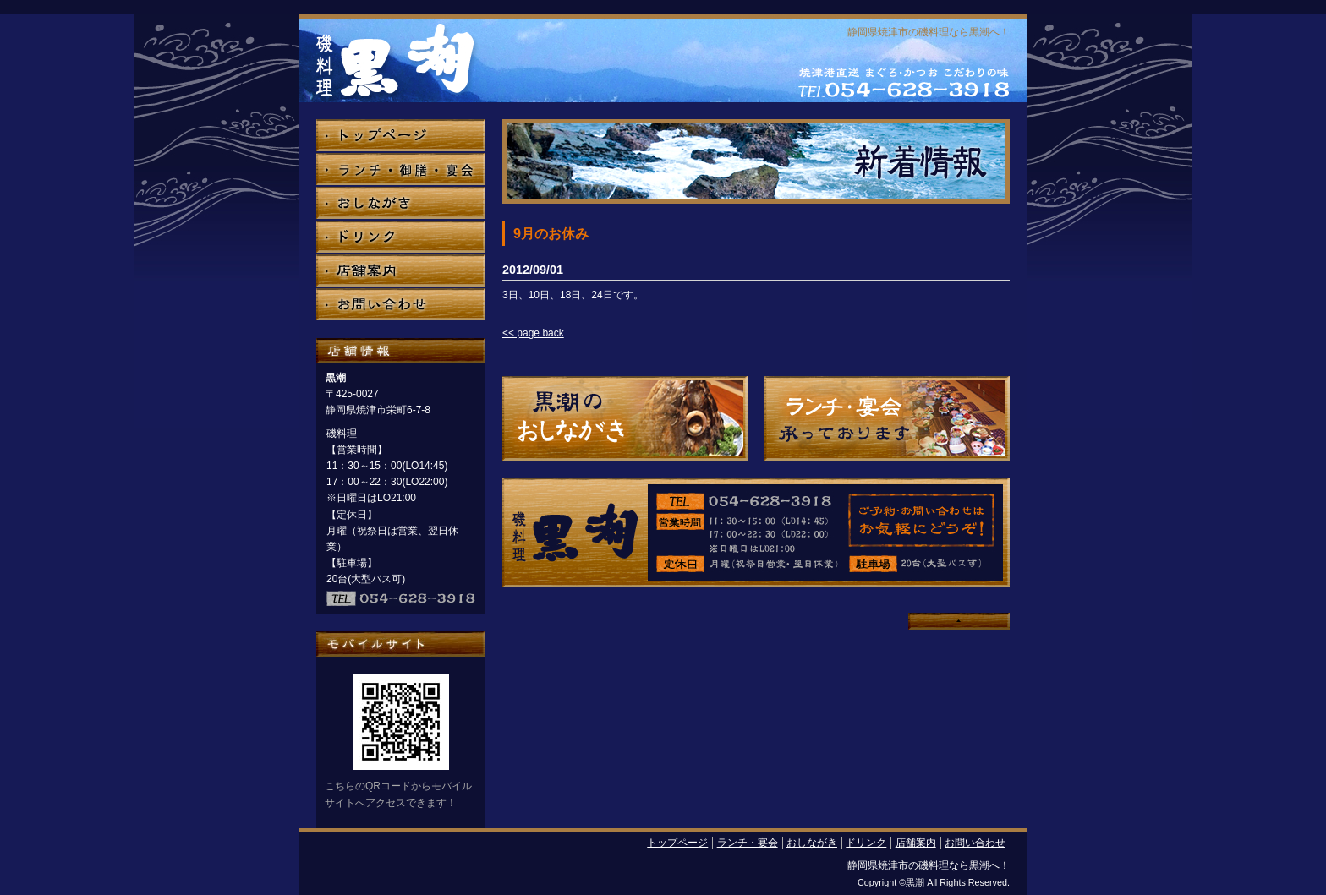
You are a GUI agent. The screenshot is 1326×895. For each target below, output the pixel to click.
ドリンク (866, 843)
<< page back (533, 333)
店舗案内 (916, 843)
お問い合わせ (975, 843)
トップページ (677, 843)
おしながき (811, 843)
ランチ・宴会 (747, 843)
